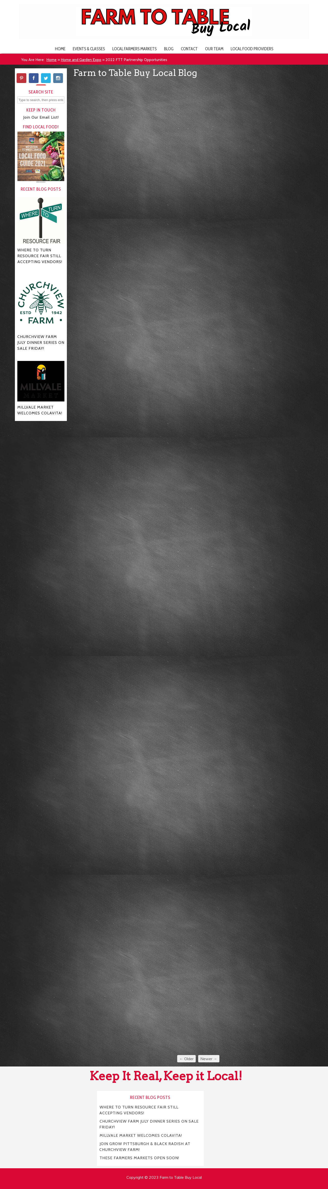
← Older (186, 1058)
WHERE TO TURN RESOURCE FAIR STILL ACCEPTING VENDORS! (138, 1110)
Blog (169, 48)
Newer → (208, 1058)
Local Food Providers (252, 48)
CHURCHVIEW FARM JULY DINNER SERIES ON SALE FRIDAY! (149, 1124)
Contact (189, 48)
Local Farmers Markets (134, 48)
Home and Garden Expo (81, 59)
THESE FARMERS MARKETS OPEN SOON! (139, 1158)
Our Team (214, 48)
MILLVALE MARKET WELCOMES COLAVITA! (141, 1135)
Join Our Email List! (41, 117)
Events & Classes (89, 48)
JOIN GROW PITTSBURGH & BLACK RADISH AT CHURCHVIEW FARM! (144, 1146)
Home (60, 48)
